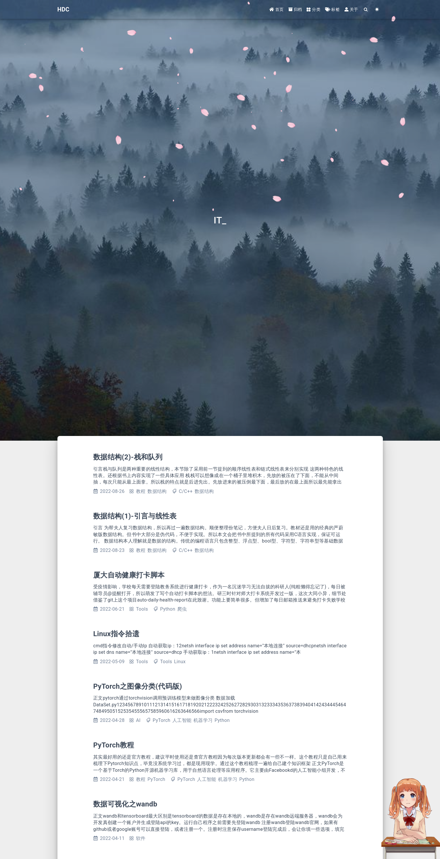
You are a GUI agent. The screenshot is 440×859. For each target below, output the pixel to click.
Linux (180, 661)
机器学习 (203, 720)
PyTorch (161, 720)
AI (138, 720)
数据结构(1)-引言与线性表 (135, 516)
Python (167, 609)
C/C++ (186, 491)
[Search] (366, 9)
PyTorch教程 (113, 745)
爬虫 (182, 609)
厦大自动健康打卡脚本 (128, 575)
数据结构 (157, 491)
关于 (351, 9)
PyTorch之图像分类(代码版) (137, 686)
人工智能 (181, 720)
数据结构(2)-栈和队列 (127, 457)
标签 (332, 9)
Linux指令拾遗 (116, 634)
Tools (142, 609)
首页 (276, 9)
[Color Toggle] (377, 9)
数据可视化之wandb (125, 804)
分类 (313, 9)
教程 (141, 491)
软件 (141, 838)
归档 (295, 9)
